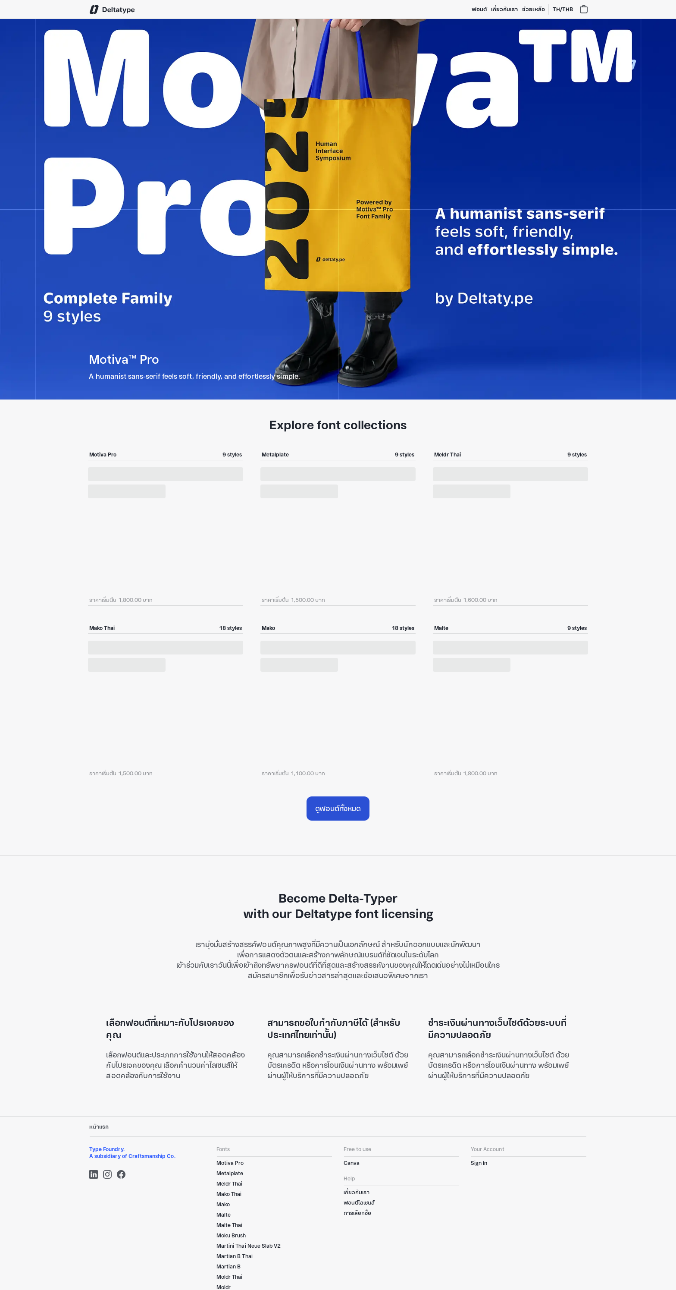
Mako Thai (228, 1194)
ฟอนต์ (479, 9)
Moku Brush (231, 1235)
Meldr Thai (229, 1183)
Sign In (479, 1162)
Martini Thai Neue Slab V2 (248, 1245)
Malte (223, 1214)
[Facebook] (121, 1174)
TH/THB (563, 9)
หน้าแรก (99, 1126)
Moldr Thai (229, 1276)
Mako (223, 1204)
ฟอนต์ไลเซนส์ (359, 1202)
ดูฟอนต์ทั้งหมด (338, 808)
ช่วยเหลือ (533, 9)
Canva (352, 1162)
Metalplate (229, 1173)
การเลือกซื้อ (357, 1213)
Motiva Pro (230, 1162)
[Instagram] (107, 1174)
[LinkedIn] (93, 1174)
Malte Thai (229, 1225)
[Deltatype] (112, 9)
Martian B (228, 1266)
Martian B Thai (234, 1256)
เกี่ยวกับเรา (504, 9)
